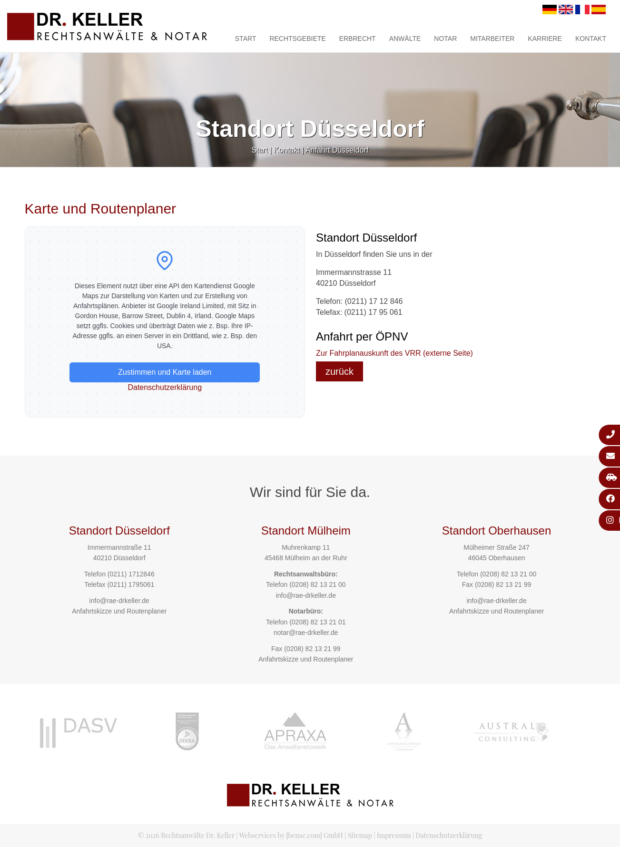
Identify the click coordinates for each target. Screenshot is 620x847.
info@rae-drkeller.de (119, 600)
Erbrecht (357, 38)
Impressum (394, 835)
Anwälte (405, 38)
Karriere (545, 38)
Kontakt (590, 38)
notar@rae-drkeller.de (306, 632)
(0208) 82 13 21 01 (317, 622)
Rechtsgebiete (297, 38)
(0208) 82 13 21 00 (317, 584)
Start (245, 38)
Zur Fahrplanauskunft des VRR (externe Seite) (394, 353)
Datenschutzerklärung (165, 387)
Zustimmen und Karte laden (165, 372)
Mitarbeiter (492, 38)
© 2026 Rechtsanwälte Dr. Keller (186, 835)
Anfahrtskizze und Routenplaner (119, 611)
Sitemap (360, 835)
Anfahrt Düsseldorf (337, 150)
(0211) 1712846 (131, 574)
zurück (339, 371)
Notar (445, 38)
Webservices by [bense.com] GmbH (291, 835)
